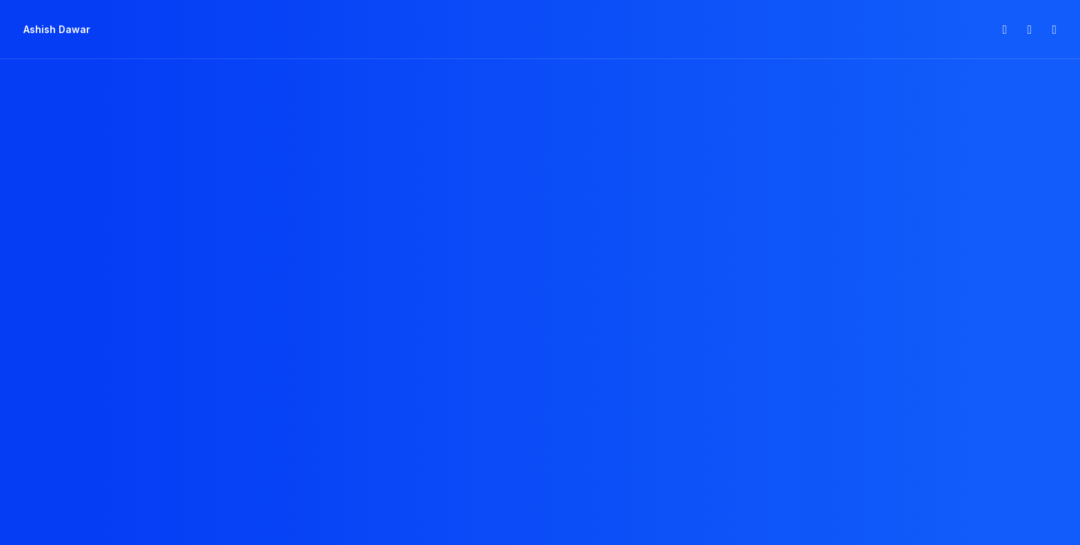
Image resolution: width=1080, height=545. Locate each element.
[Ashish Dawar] (56, 29)
